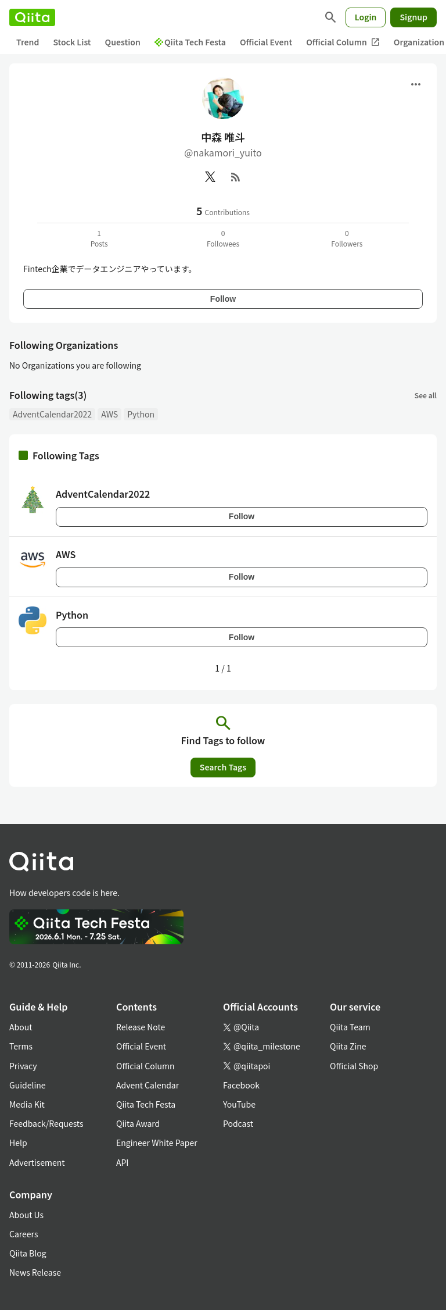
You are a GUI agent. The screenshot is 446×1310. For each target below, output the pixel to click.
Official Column (343, 42)
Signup (413, 17)
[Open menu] (415, 84)
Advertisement (37, 1162)
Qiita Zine (348, 1046)
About (20, 1027)
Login (366, 17)
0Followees (223, 238)
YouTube (239, 1104)
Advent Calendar (147, 1085)
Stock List (72, 42)
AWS (109, 414)
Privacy (23, 1066)
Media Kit (27, 1104)
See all (426, 395)
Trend (27, 42)
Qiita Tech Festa (190, 42)
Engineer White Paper (156, 1142)
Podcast (238, 1123)
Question (123, 42)
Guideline (27, 1085)
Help (18, 1142)
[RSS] (236, 177)
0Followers (346, 238)
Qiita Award (138, 1123)
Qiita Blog (27, 1253)
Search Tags (223, 767)
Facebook (241, 1085)
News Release (35, 1272)
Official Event (266, 42)
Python (140, 414)
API (122, 1162)
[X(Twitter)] (210, 177)
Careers (23, 1234)
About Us (26, 1214)
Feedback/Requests (46, 1123)
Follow (223, 299)
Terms (21, 1046)
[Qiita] (32, 17)
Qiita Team (350, 1027)
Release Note (140, 1027)
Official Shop (354, 1066)
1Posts (99, 238)
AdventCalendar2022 (52, 414)
